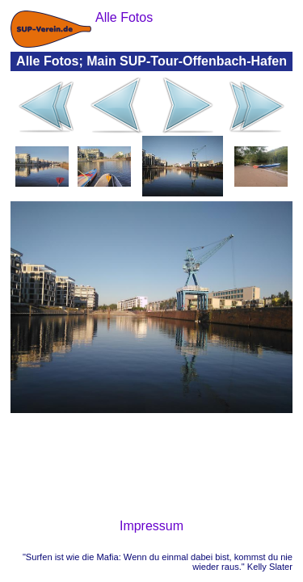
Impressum (151, 526)
